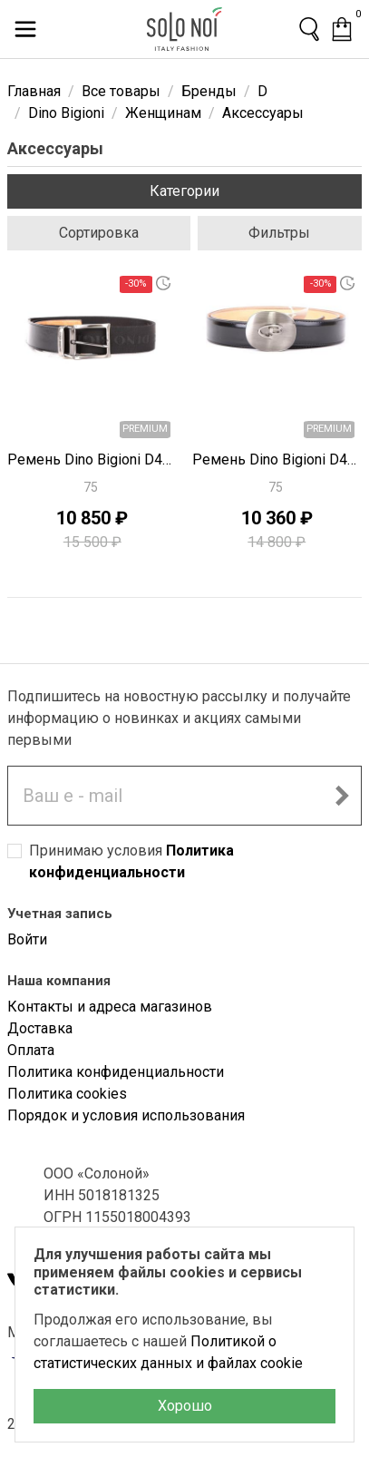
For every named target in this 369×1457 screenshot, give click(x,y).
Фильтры (279, 232)
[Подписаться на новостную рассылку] (342, 795)
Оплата (30, 1050)
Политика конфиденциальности (115, 1072)
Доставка (40, 1028)
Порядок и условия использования (126, 1115)
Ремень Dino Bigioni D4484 (92, 459)
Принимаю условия (131, 861)
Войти (27, 939)
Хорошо (185, 1405)
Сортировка (99, 232)
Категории (184, 191)
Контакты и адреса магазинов (109, 1006)
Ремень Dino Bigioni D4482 (277, 459)
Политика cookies (67, 1093)
